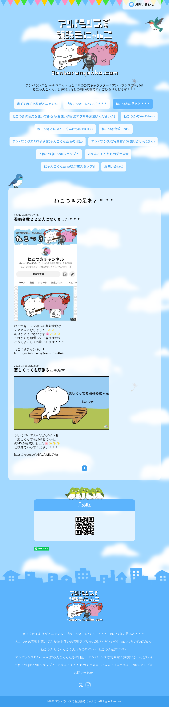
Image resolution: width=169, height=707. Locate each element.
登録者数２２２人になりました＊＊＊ (47, 219)
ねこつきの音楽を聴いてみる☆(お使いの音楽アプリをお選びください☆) (63, 116)
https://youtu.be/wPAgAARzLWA (36, 454)
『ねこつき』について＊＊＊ (86, 103)
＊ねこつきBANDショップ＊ (59, 154)
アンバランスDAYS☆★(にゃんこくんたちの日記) (47, 141)
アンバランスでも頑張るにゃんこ (76, 701)
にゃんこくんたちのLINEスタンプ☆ (70, 166)
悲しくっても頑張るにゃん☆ (39, 370)
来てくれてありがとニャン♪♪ (37, 103)
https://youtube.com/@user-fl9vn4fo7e (39, 353)
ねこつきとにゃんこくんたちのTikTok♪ (65, 128)
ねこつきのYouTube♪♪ (139, 116)
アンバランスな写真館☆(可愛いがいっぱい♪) (123, 141)
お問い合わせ (141, 4)
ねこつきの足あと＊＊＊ (133, 103)
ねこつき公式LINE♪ (116, 128)
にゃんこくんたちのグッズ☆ (108, 154)
